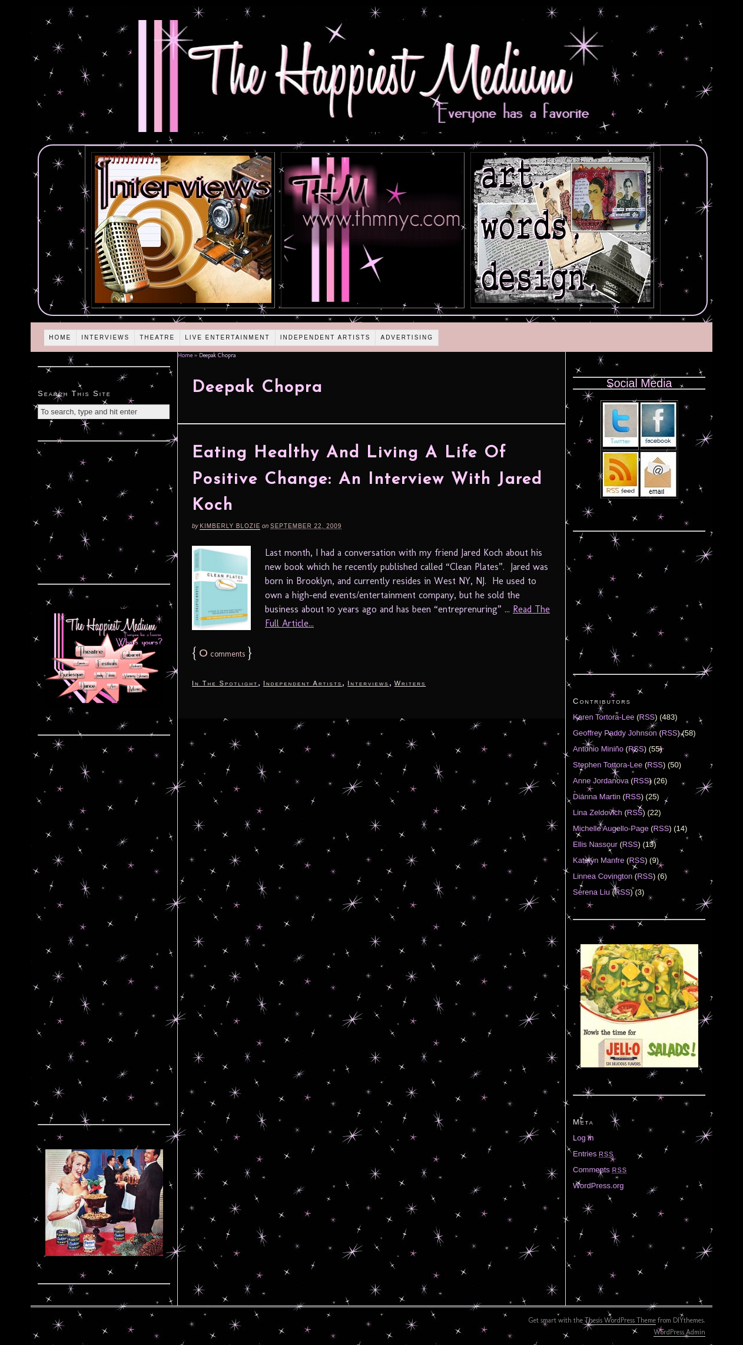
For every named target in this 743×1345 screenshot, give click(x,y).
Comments (600, 1169)
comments (222, 654)
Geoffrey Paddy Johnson (615, 732)
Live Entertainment (227, 337)
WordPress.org (598, 1185)
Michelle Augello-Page (611, 828)
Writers (410, 683)
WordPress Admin (679, 1332)
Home (60, 337)
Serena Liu (591, 892)
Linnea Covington (602, 876)
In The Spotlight (225, 683)
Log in (583, 1137)
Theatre (157, 337)
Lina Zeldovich (597, 812)
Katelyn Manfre (598, 860)
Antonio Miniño (598, 748)
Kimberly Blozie (230, 526)
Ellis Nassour (595, 844)
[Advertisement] (104, 511)
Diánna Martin (597, 796)
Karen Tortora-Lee (604, 717)
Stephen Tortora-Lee (607, 764)
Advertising (406, 337)
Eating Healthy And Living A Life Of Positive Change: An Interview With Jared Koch (367, 480)
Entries (593, 1153)
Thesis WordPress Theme (620, 1320)
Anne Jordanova (601, 780)
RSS (647, 717)
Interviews (105, 337)
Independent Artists (325, 337)
